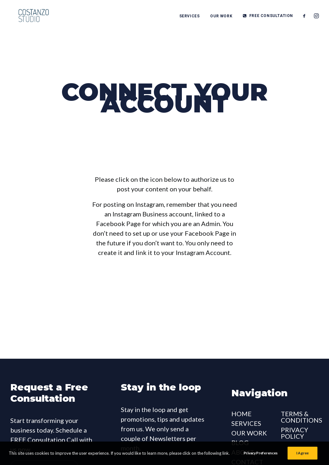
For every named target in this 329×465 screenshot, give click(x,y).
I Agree (302, 453)
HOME (241, 390)
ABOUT (242, 429)
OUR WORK (221, 17)
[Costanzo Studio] (28, 17)
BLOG (240, 419)
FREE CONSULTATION (271, 16)
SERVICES (189, 17)
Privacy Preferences (261, 453)
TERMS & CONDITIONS (301, 394)
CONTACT (247, 439)
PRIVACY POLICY (294, 410)
